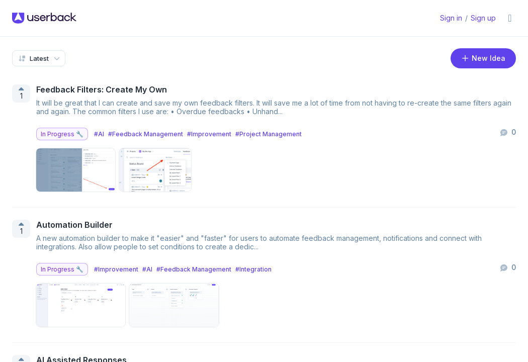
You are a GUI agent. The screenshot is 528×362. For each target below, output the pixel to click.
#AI (99, 134)
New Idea (483, 58)
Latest (33, 58)
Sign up (483, 18)
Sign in (451, 18)
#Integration (253, 269)
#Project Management (268, 134)
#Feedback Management (145, 134)
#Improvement (209, 134)
